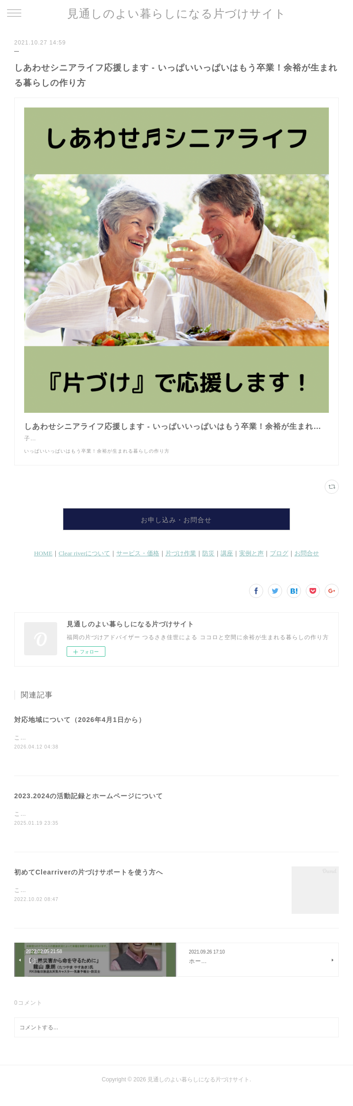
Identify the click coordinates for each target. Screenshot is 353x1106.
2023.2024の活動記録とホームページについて (88, 806)
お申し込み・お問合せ (176, 529)
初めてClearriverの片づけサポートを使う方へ (88, 882)
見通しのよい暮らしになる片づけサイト (176, 13)
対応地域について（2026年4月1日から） (80, 729)
